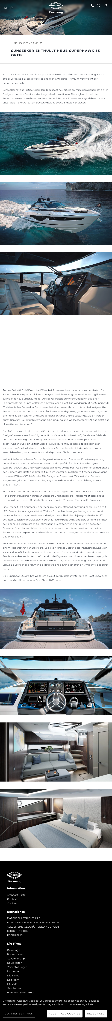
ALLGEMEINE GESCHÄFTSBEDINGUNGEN (33, 926)
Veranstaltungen (17, 967)
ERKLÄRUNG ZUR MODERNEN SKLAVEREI (33, 922)
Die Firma (13, 975)
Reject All (96, 1013)
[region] (56, 1008)
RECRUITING (15, 935)
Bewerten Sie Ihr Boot (20, 992)
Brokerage (13, 950)
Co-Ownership (16, 958)
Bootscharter (15, 954)
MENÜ (8, 8)
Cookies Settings (19, 1013)
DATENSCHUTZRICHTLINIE (23, 918)
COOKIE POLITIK (17, 931)
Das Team (13, 979)
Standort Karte (16, 894)
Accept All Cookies (65, 1013)
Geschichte (14, 988)
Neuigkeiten (14, 962)
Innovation (13, 971)
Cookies (12, 903)
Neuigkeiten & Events (26, 43)
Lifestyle (12, 984)
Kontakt (12, 899)
